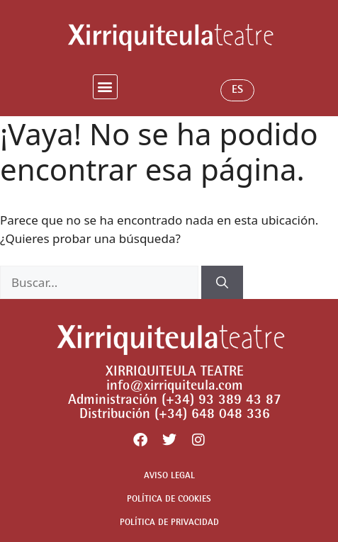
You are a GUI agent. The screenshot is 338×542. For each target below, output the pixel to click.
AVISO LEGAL (169, 476)
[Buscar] (222, 283)
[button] (105, 86)
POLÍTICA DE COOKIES (169, 499)
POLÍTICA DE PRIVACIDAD (169, 523)
